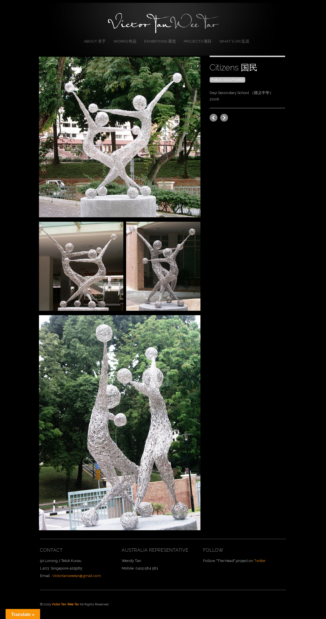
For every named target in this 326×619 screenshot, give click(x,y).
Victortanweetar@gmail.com (76, 575)
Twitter (260, 560)
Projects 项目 (198, 41)
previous (224, 118)
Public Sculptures (227, 80)
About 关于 (95, 41)
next (213, 118)
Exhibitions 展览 (160, 41)
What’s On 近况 (234, 41)
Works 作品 (125, 41)
